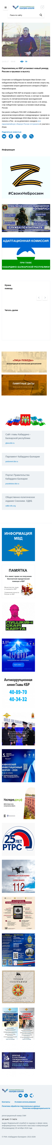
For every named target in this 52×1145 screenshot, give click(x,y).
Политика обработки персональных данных (21, 1106)
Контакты (6, 1102)
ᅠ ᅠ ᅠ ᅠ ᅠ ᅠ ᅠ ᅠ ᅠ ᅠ (12, 1104)
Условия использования (25, 1102)
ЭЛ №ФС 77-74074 (9, 1119)
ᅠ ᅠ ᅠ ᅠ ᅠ (43, 1102)
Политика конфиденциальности (36, 1108)
